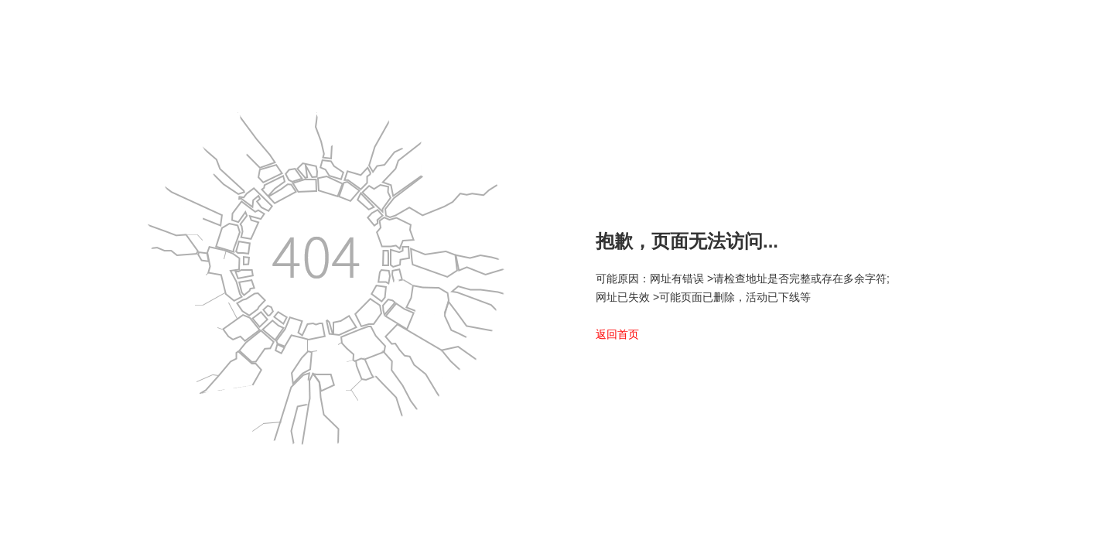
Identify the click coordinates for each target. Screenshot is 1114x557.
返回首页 (617, 334)
